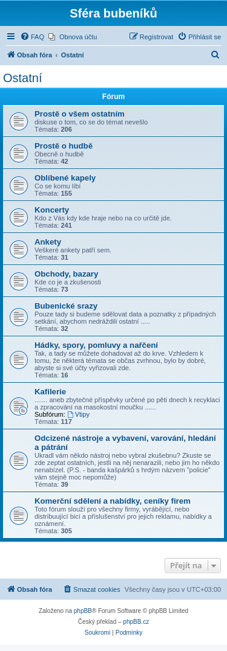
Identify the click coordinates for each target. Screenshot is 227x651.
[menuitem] (32, 37)
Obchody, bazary (66, 273)
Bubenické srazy (66, 305)
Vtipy (78, 414)
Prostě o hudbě (64, 145)
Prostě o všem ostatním (80, 113)
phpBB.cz (136, 621)
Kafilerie (50, 391)
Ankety (48, 241)
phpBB (83, 611)
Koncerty (52, 209)
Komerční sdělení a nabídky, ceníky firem (113, 500)
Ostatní (22, 78)
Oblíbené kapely (65, 177)
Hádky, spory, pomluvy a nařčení (96, 345)
